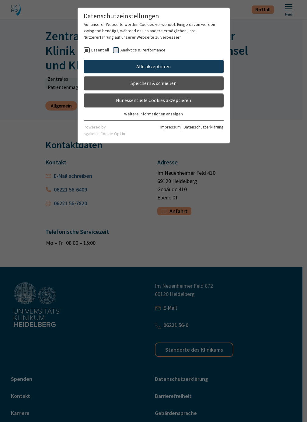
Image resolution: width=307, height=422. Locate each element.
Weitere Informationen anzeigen (153, 114)
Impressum (170, 127)
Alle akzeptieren (153, 66)
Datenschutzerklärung (203, 127)
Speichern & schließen (153, 83)
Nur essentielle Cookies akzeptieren (153, 100)
